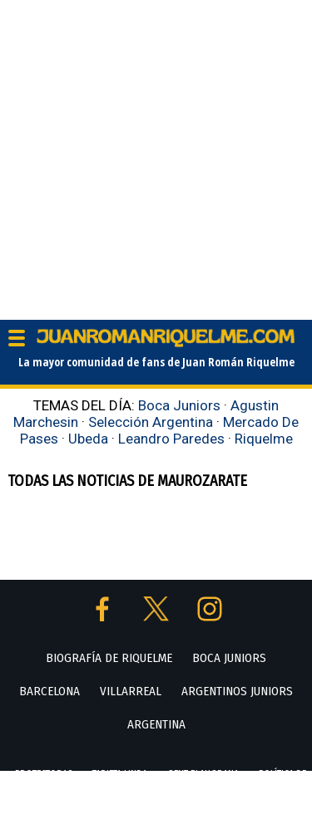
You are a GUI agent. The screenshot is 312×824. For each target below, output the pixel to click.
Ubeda (88, 438)
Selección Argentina (150, 422)
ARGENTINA (156, 724)
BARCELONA (49, 691)
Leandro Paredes (171, 438)
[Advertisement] (156, 155)
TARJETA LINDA (119, 774)
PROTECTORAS (43, 774)
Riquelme (264, 438)
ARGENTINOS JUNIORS (237, 691)
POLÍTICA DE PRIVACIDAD (179, 807)
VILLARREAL (130, 691)
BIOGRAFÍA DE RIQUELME (109, 657)
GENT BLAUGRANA (203, 774)
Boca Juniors (179, 405)
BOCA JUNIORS (229, 657)
